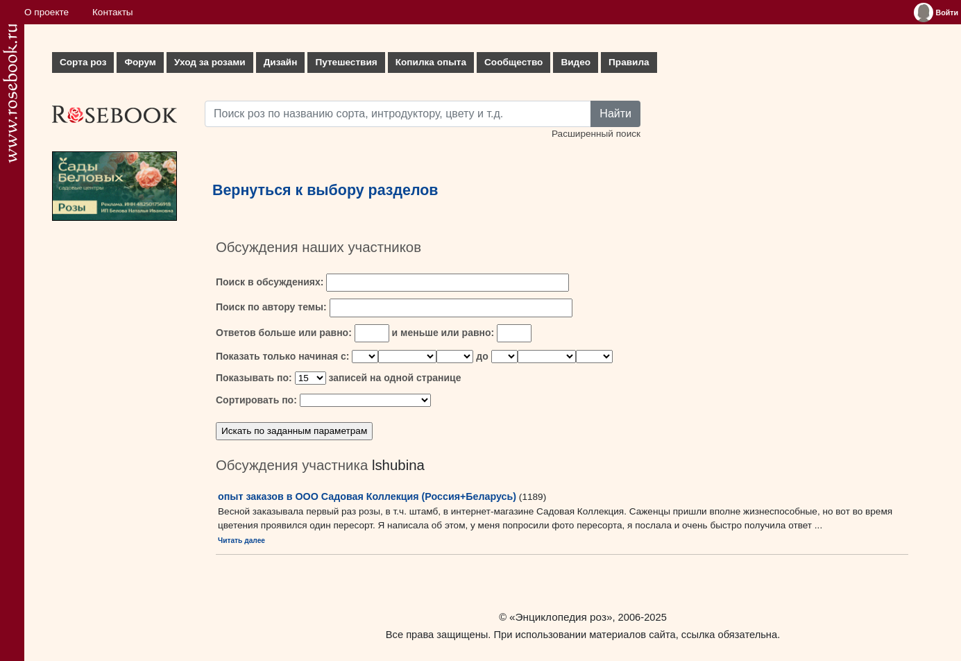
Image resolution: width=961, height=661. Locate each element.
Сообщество (513, 62)
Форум (139, 62)
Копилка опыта (431, 62)
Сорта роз (83, 62)
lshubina (398, 465)
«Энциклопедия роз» (560, 617)
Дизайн (281, 62)
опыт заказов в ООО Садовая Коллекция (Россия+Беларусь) (367, 496)
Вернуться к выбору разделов (325, 190)
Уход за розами (210, 62)
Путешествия (346, 62)
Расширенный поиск (596, 133)
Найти (615, 113)
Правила (629, 62)
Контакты (112, 12)
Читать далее (241, 540)
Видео (575, 62)
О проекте (46, 12)
